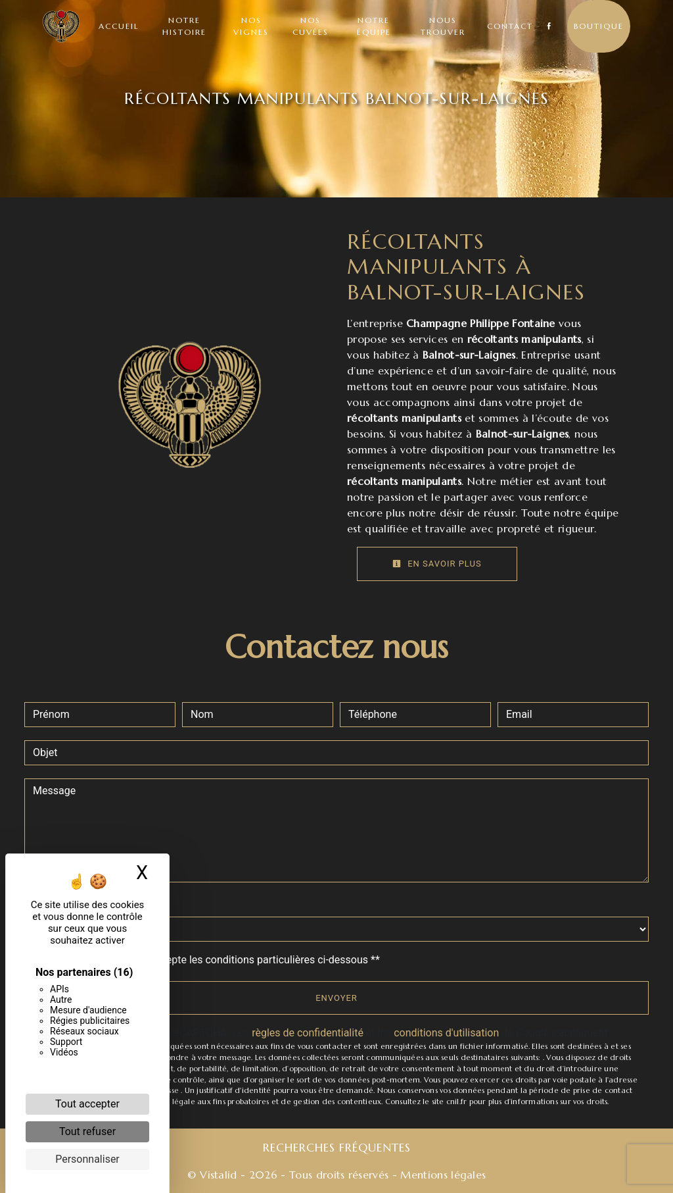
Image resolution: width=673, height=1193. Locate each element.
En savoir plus (437, 564)
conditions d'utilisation (446, 1033)
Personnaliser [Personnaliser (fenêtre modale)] (87, 1159)
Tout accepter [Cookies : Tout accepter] (87, 1104)
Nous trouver (443, 26)
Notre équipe (374, 26)
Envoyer (336, 998)
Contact (510, 26)
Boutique (599, 26)
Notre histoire (184, 26)
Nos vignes (251, 26)
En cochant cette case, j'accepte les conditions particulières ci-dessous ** (208, 959)
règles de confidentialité (307, 1033)
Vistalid (218, 1174)
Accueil (119, 26)
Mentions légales (441, 1174)
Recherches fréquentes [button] (337, 1147)
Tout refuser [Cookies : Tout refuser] (87, 1131)
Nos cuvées (310, 26)
